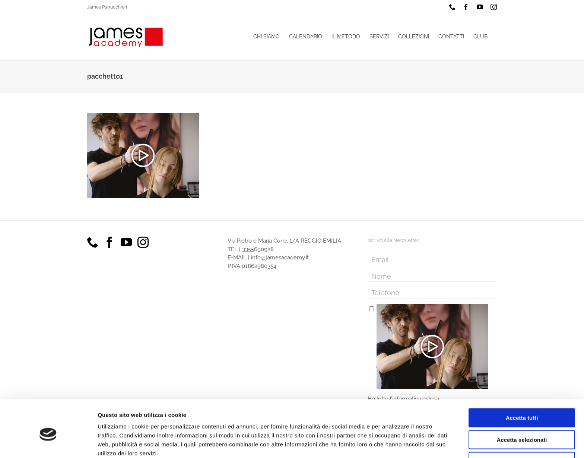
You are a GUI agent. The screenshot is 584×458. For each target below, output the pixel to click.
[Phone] (92, 242)
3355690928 (258, 249)
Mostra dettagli (392, 443)
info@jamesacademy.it (280, 257)
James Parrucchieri (107, 7)
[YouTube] (126, 242)
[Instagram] (143, 242)
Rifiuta (522, 427)
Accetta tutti (522, 383)
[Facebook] (109, 242)
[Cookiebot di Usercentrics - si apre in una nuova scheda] (48, 443)
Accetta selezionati (521, 405)
